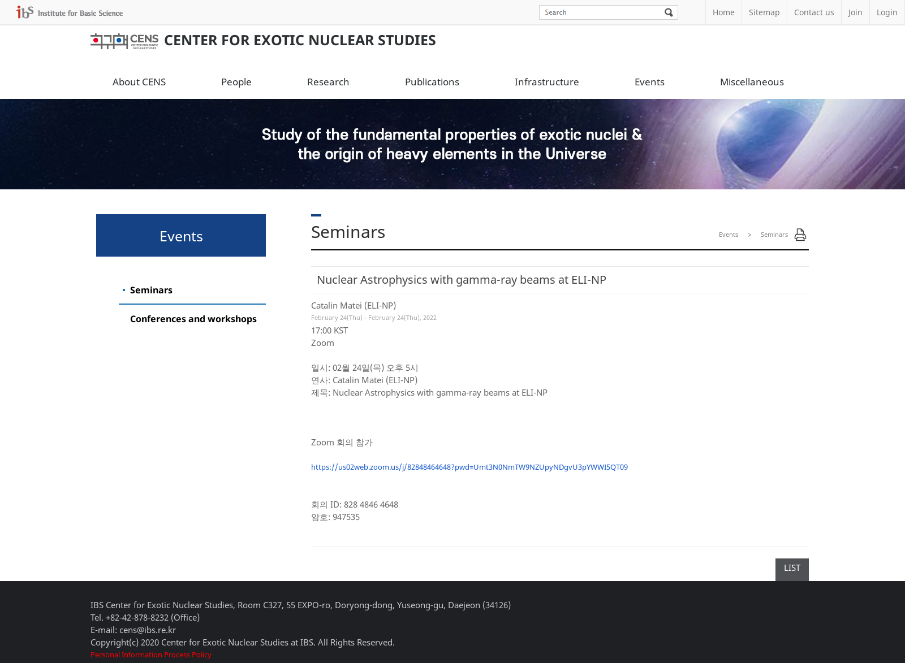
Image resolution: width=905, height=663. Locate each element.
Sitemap (764, 12)
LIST (792, 567)
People (236, 81)
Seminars (151, 290)
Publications (432, 81)
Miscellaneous (752, 81)
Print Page (800, 234)
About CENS (139, 81)
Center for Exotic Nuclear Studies (263, 39)
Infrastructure (547, 81)
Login (887, 12)
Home (724, 12)
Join (855, 12)
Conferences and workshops (193, 319)
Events (650, 81)
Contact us (814, 12)
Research (328, 81)
